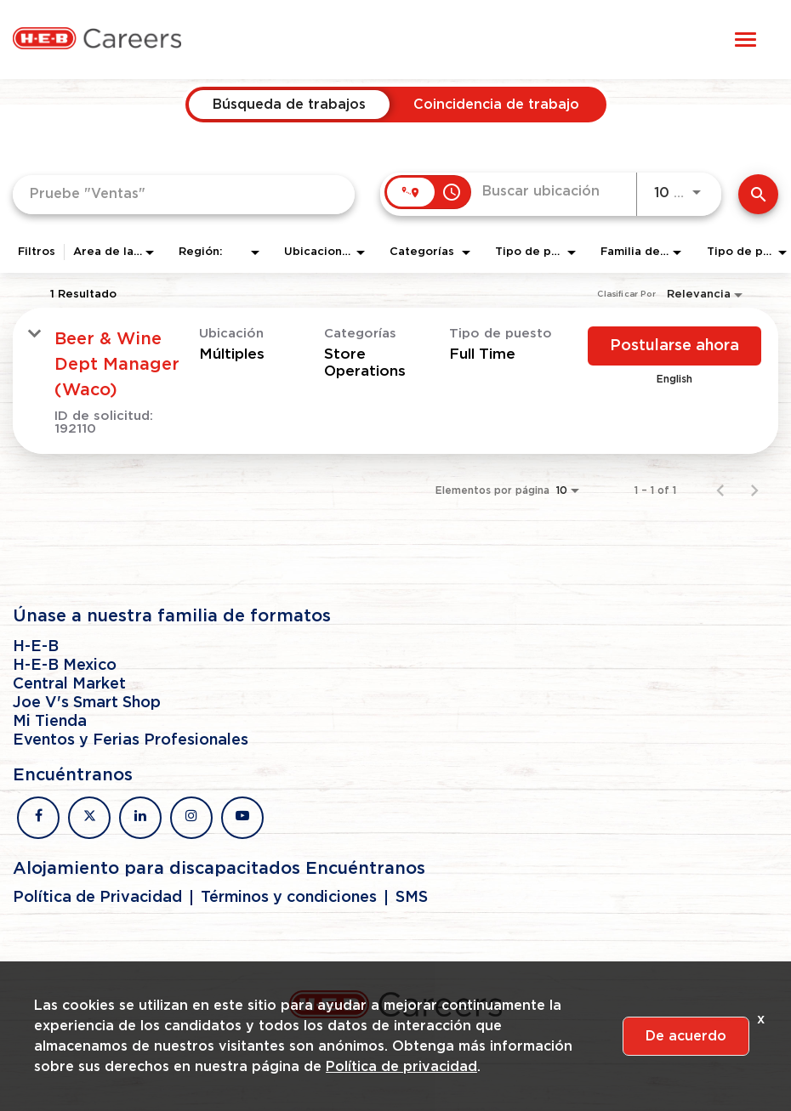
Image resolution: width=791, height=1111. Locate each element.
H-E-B (36, 647)
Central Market (69, 684)
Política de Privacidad (97, 897)
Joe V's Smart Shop (87, 703)
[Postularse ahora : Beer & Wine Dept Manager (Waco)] (674, 346)
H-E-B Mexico (65, 665)
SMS (412, 897)
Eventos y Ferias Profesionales (130, 740)
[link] (395, 381)
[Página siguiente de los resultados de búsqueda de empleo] (754, 490)
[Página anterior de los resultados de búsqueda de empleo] (720, 490)
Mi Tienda (50, 721)
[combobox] (184, 194)
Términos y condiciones (289, 897)
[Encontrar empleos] (758, 194)
